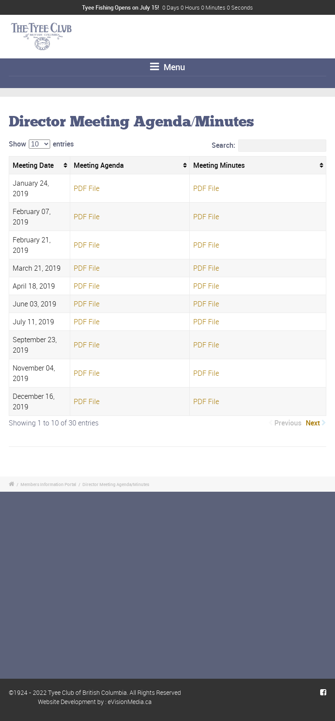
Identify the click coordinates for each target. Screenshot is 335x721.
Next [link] (313, 423)
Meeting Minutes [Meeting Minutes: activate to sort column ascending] (219, 165)
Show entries (41, 144)
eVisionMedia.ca (130, 701)
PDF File (86, 188)
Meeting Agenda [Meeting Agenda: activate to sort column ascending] (99, 165)
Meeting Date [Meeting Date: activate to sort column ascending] (33, 165)
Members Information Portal (48, 484)
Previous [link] (287, 423)
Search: (269, 145)
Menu (167, 67)
